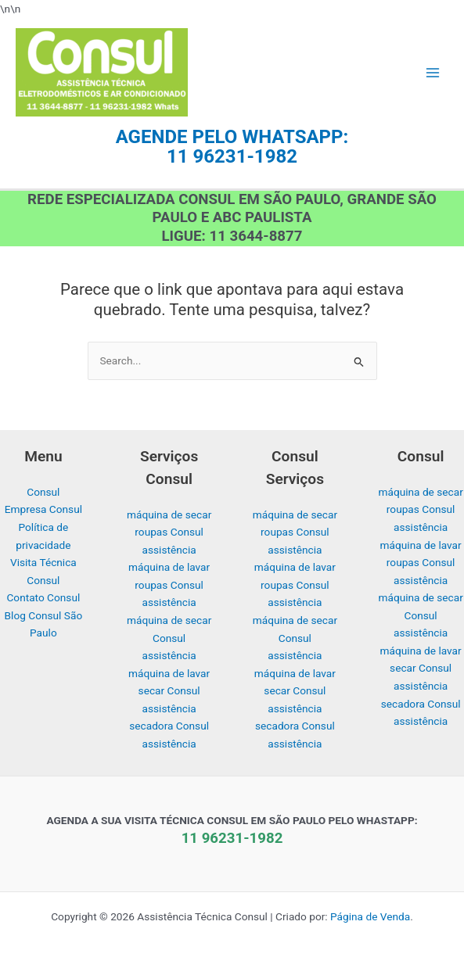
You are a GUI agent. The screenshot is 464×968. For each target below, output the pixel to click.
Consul (43, 492)
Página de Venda (370, 916)
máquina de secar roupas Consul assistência (169, 532)
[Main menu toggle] (433, 72)
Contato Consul (43, 597)
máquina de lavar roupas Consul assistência (169, 584)
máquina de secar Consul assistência (169, 637)
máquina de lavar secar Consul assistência (169, 691)
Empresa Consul (43, 509)
